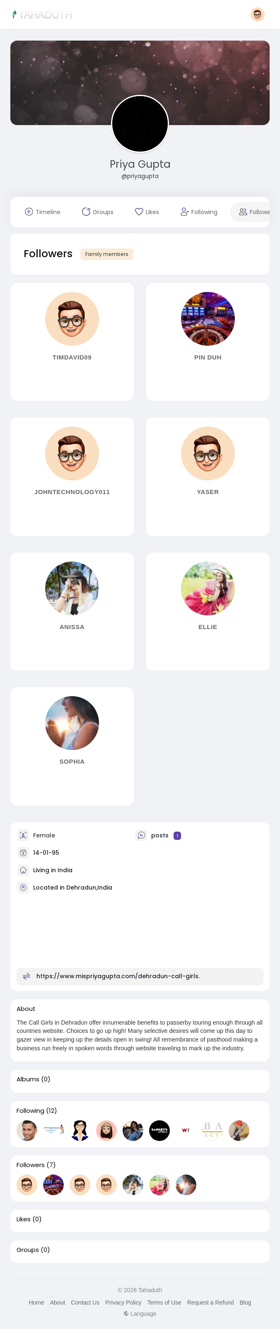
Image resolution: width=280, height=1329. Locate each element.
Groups (28, 1250)
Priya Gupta (140, 164)
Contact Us (85, 1302)
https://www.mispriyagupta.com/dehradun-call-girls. (118, 976)
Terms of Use (164, 1302)
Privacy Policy (123, 1302)
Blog (245, 1302)
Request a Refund (210, 1302)
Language (139, 1314)
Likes (24, 1219)
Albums (28, 1079)
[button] (258, 14)
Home (36, 1302)
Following (30, 1110)
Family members (106, 254)
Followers (31, 1165)
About (57, 1302)
